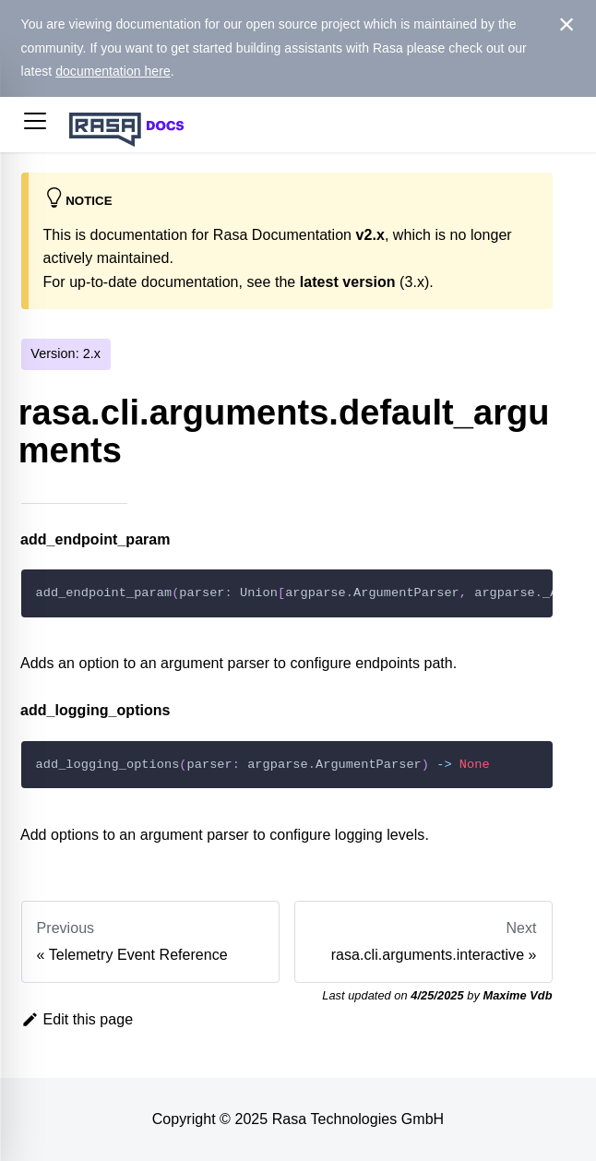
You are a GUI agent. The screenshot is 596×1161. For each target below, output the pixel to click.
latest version (348, 282)
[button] (35, 124)
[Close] (567, 25)
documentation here (113, 71)
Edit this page (77, 1019)
